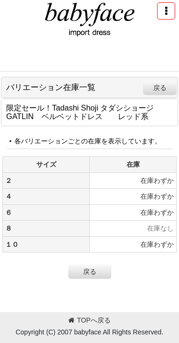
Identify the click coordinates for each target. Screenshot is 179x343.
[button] (166, 11)
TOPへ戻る (89, 320)
